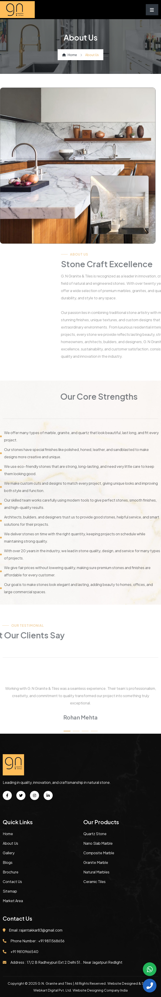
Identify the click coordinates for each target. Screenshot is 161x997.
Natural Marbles (96, 872)
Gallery (9, 852)
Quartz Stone (95, 833)
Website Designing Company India (100, 990)
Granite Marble (95, 862)
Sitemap (10, 891)
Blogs (7, 862)
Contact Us (12, 881)
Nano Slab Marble (98, 843)
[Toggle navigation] (152, 9)
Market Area (13, 900)
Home (69, 55)
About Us (10, 843)
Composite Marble (98, 852)
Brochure (10, 872)
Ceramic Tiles (94, 881)
